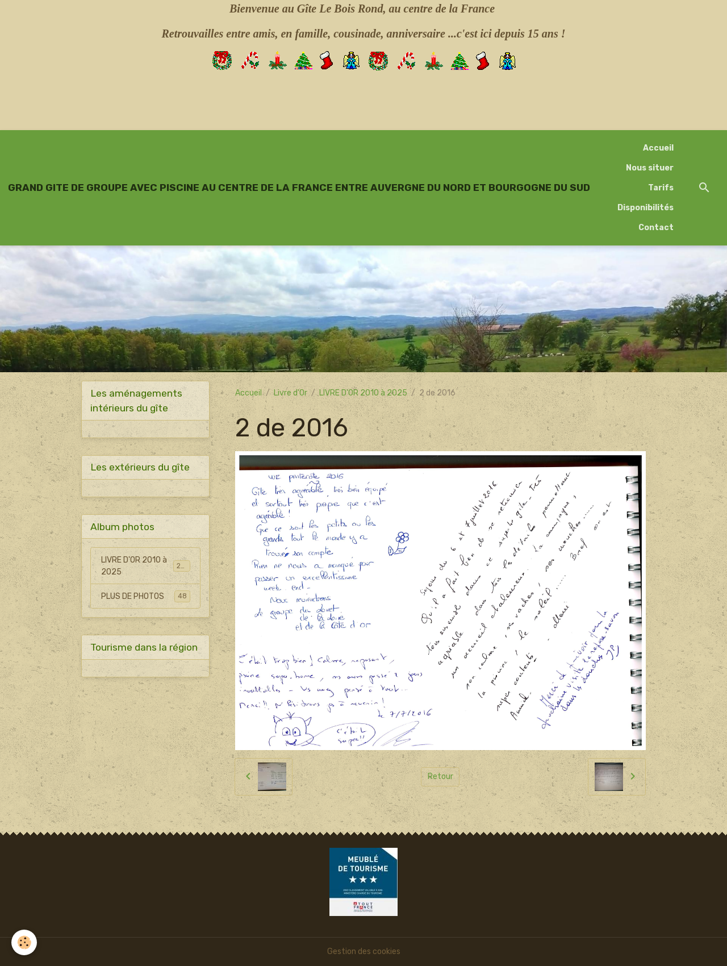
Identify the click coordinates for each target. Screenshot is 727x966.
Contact (656, 227)
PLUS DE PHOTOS (145, 596)
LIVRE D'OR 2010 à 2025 (363, 393)
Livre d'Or (290, 393)
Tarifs (661, 188)
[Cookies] (24, 942)
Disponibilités (645, 208)
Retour (440, 776)
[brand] (299, 187)
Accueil (658, 148)
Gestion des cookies (363, 951)
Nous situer (650, 168)
